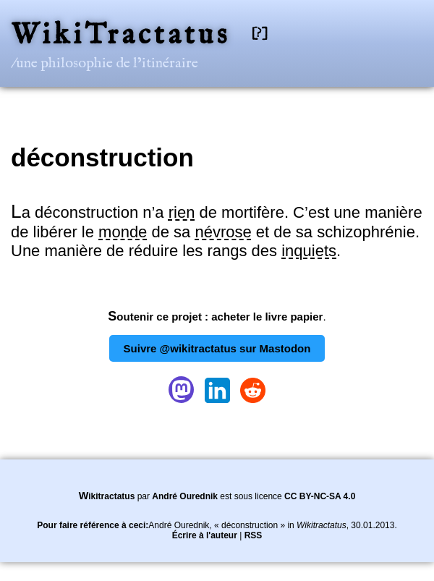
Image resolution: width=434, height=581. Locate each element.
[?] (260, 33)
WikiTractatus (120, 35)
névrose (223, 232)
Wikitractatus (107, 496)
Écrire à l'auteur (204, 535)
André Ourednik (185, 496)
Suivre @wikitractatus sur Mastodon (217, 348)
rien (182, 212)
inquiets (308, 251)
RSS (253, 535)
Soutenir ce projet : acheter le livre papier (215, 316)
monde (122, 232)
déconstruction (102, 157)
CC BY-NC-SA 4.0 (319, 496)
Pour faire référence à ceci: (92, 525)
